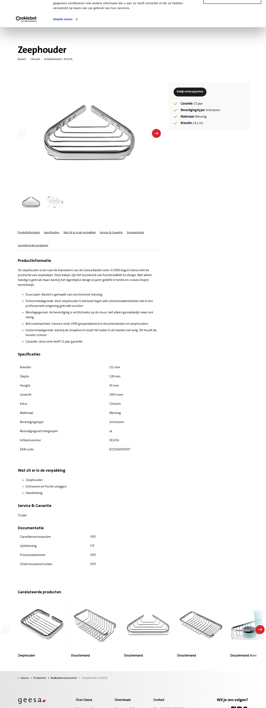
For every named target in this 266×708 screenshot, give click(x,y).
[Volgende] (156, 133)
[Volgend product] (260, 629)
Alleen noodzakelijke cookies (232, 24)
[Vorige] (22, 133)
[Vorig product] (6, 629)
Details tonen (62, 45)
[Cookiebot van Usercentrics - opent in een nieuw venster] (26, 45)
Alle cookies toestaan (232, 10)
